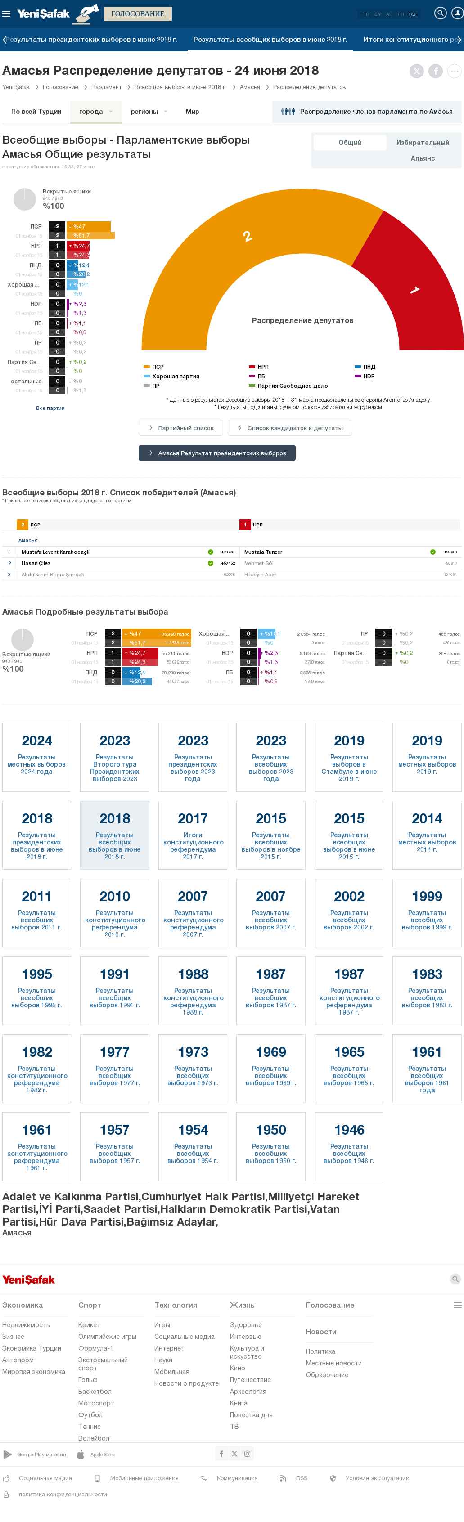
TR (365, 14)
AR (389, 14)
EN (377, 14)
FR (401, 14)
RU (412, 14)
